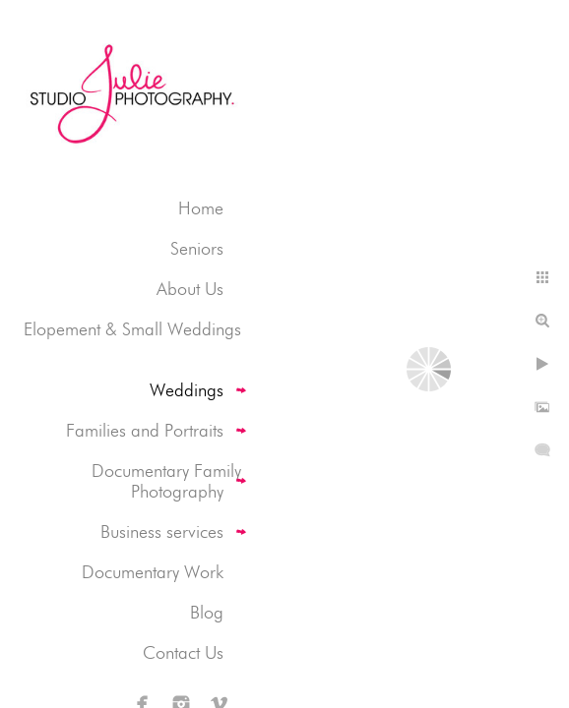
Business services (161, 531)
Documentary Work (152, 571)
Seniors (196, 248)
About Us (190, 288)
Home (200, 208)
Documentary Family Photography (166, 481)
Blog (206, 612)
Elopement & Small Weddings (132, 329)
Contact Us (183, 652)
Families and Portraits (144, 430)
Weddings (186, 390)
